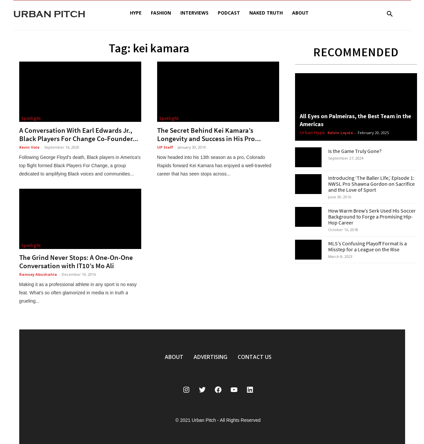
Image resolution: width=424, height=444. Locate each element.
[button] (390, 15)
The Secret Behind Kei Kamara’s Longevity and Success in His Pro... (209, 134)
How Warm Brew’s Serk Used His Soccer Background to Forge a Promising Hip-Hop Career (372, 216)
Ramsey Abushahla (38, 274)
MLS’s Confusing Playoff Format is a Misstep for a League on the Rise (367, 246)
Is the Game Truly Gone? (355, 151)
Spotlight (31, 118)
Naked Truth (266, 13)
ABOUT (174, 357)
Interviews (194, 13)
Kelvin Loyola (340, 132)
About (300, 13)
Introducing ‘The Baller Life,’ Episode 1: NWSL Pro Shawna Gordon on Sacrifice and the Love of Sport (371, 183)
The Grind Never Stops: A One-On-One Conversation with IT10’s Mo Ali (76, 261)
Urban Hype (312, 132)
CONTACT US (255, 357)
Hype (136, 13)
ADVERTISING (210, 357)
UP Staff (165, 147)
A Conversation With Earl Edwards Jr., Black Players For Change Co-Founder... (78, 134)
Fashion (161, 13)
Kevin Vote (29, 147)
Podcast (229, 13)
